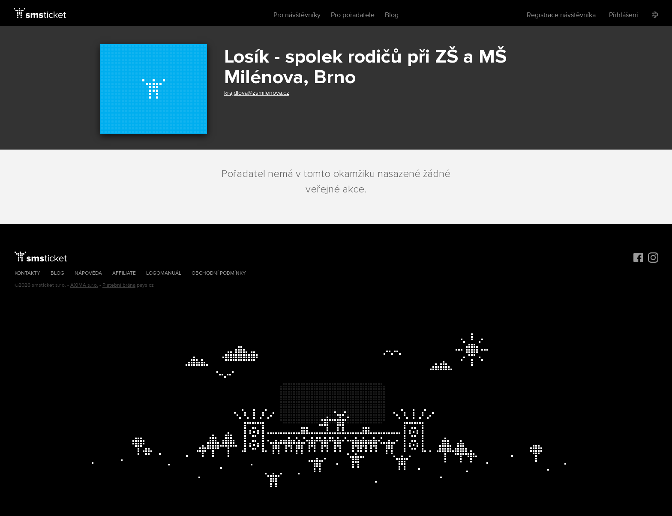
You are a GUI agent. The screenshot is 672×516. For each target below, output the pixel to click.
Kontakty (27, 273)
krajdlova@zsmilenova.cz (256, 92)
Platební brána (118, 285)
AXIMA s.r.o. (84, 285)
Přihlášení (623, 15)
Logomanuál (163, 273)
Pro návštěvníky (297, 15)
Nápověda (88, 273)
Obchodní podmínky (219, 273)
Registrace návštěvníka (561, 15)
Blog (392, 15)
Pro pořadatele (353, 15)
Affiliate (124, 273)
